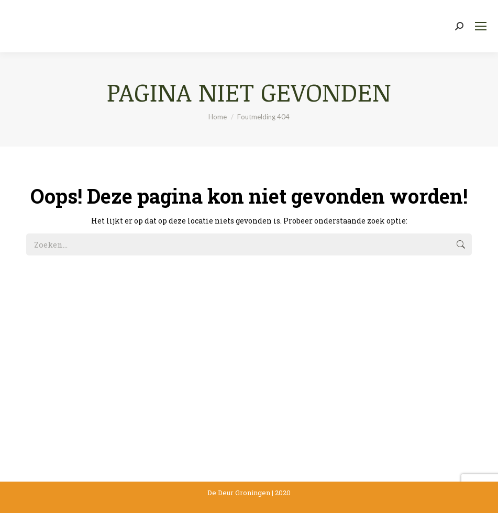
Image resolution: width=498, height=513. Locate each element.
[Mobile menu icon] (481, 26)
